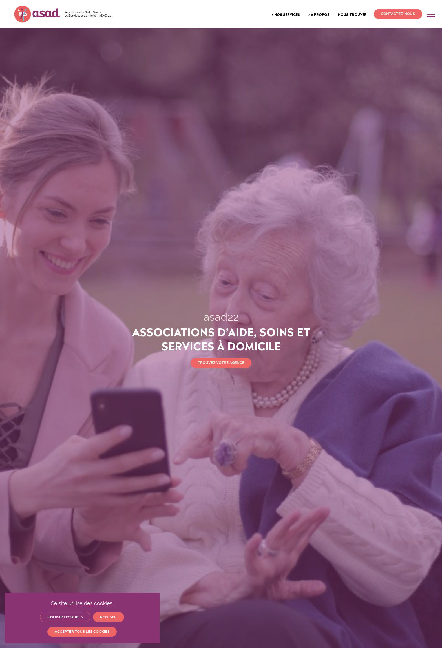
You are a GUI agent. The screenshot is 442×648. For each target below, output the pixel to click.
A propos (320, 14)
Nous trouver (352, 14)
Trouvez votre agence (221, 363)
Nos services (287, 14)
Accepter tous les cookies (82, 631)
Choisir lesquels (65, 617)
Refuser (108, 617)
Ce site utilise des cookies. (82, 603)
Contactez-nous (398, 14)
